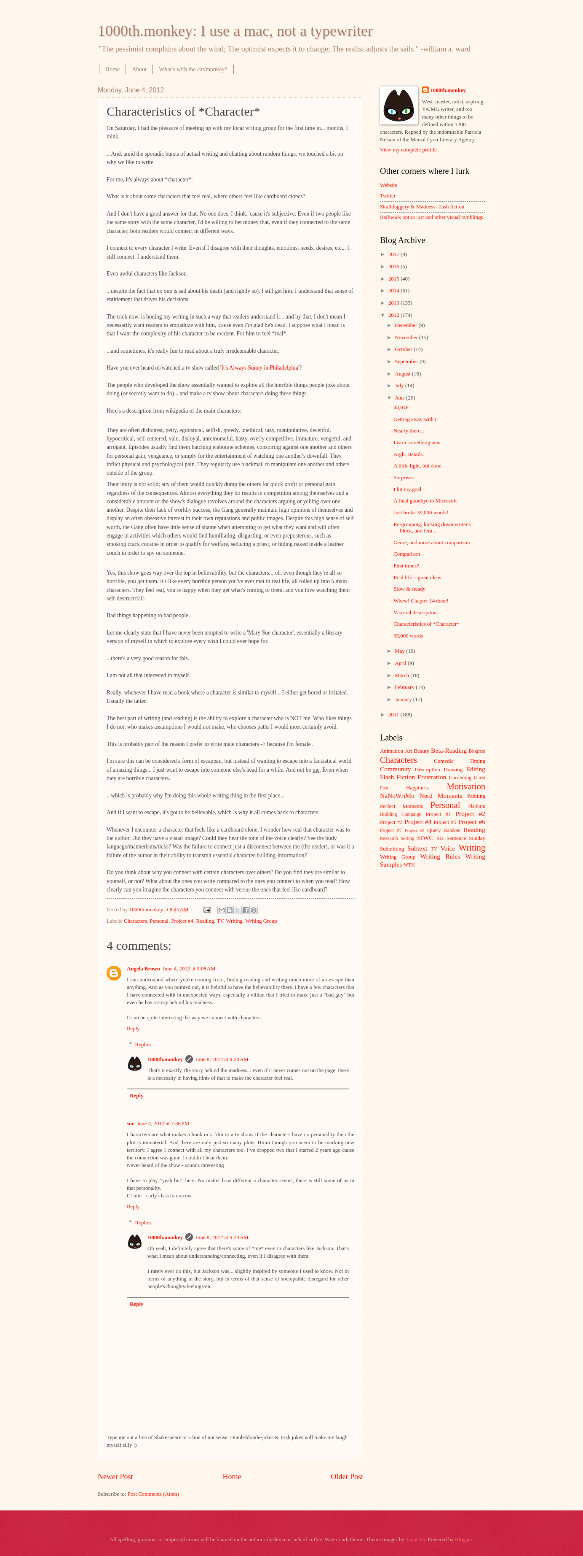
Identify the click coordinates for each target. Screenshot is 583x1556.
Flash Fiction (397, 777)
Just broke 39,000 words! (420, 513)
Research (389, 838)
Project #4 (182, 921)
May (400, 651)
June (400, 398)
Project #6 (471, 821)
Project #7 (391, 830)
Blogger (463, 1539)
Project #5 (445, 822)
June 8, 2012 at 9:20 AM (222, 1059)
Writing (234, 921)
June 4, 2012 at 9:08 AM (189, 969)
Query (434, 830)
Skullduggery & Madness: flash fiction (422, 207)
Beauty (421, 751)
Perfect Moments (401, 806)
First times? (406, 566)
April (401, 663)
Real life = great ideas (417, 578)
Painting (476, 796)
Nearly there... (409, 431)
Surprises (403, 478)
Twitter (388, 196)
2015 (394, 279)
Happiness (417, 788)
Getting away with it (415, 419)
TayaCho (415, 1539)
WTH (409, 865)
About (139, 69)
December (406, 325)
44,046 (400, 408)
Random (452, 830)
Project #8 (414, 830)
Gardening (460, 778)
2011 (394, 715)
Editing (475, 769)
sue (130, 1123)
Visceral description (415, 613)
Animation (391, 751)
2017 (394, 254)
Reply (133, 1029)
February (405, 687)
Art (408, 751)
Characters (135, 921)
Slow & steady (409, 589)
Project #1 (438, 814)
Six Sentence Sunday (460, 838)
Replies (143, 1045)
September (407, 362)
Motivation (466, 786)
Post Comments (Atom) (153, 1494)
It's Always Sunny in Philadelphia (259, 368)
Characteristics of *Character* (426, 624)
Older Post (347, 1476)
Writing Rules (440, 856)
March (402, 675)
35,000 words (408, 636)
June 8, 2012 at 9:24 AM (222, 1237)
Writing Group (261, 921)
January (404, 699)
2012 (394, 315)
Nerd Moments (441, 795)
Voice (448, 848)
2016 (394, 267)
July (400, 386)
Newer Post (115, 1476)
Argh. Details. (408, 454)
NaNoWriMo (397, 795)
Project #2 (470, 813)
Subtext (417, 848)
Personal (159, 921)
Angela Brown (143, 969)
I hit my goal (407, 489)
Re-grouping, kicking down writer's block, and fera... (432, 527)
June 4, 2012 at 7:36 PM (163, 1123)
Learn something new (417, 443)
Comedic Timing (459, 761)
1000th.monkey (165, 1059)
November (407, 337)
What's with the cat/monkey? (193, 69)
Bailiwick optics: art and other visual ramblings (431, 217)
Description (427, 770)
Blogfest (477, 751)
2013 (394, 303)
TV (220, 921)
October (404, 349)
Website (388, 185)
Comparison (406, 554)
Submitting (392, 849)
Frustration (431, 777)
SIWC (425, 837)
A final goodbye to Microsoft (425, 501)
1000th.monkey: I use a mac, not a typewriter (235, 30)
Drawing (453, 770)
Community (395, 769)
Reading (205, 921)
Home (112, 69)
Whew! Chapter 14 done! (421, 601)
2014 (394, 291)
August (403, 374)
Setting (408, 838)
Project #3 (391, 822)
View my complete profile (408, 150)
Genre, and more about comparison (431, 543)
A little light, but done (417, 466)
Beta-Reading (449, 750)
